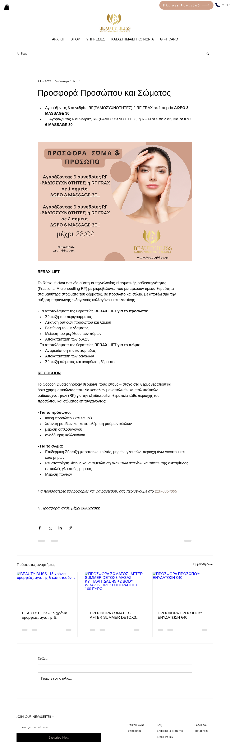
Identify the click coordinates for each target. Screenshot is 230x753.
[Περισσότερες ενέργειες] (189, 81)
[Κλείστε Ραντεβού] (186, 5)
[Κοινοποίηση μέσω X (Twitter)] (50, 528)
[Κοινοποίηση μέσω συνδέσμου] (70, 528)
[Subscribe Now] (59, 737)
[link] (6, 7)
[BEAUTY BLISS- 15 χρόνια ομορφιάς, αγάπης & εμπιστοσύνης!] (47, 589)
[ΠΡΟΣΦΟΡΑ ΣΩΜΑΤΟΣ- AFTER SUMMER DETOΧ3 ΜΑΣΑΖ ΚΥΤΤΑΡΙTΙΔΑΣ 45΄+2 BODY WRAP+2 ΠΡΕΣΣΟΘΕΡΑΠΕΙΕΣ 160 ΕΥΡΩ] (115, 589)
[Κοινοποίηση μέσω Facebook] (40, 528)
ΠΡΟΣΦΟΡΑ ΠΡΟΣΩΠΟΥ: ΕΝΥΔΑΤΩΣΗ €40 (180, 615)
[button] (208, 53)
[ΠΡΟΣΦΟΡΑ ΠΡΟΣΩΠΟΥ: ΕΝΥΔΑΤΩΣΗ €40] (183, 589)
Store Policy (165, 736)
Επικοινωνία (136, 725)
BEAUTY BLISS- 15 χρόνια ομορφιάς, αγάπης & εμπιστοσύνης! (44, 615)
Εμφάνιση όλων (203, 564)
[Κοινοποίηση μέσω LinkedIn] (60, 528)
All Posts (22, 54)
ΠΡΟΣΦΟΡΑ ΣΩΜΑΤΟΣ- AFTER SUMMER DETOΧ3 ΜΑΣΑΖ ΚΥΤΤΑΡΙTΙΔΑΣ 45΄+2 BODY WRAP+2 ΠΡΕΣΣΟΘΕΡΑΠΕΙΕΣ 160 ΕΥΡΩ (113, 615)
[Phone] (217, 5)
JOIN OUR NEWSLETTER (34, 716)
